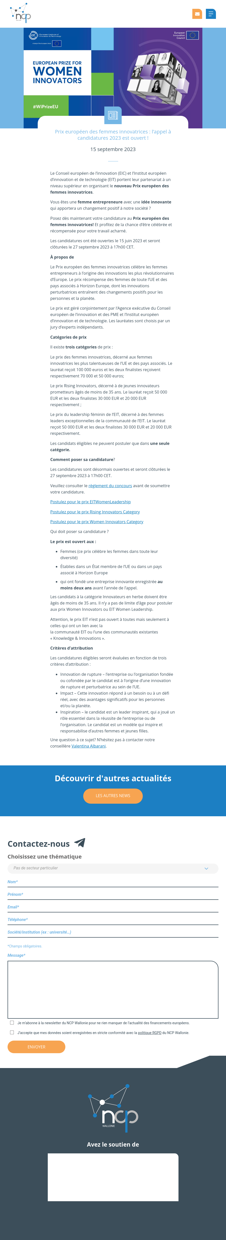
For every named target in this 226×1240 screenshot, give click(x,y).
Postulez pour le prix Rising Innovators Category (95, 512)
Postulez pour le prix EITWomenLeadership (90, 502)
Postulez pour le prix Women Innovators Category (96, 521)
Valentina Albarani (89, 746)
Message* (113, 986)
